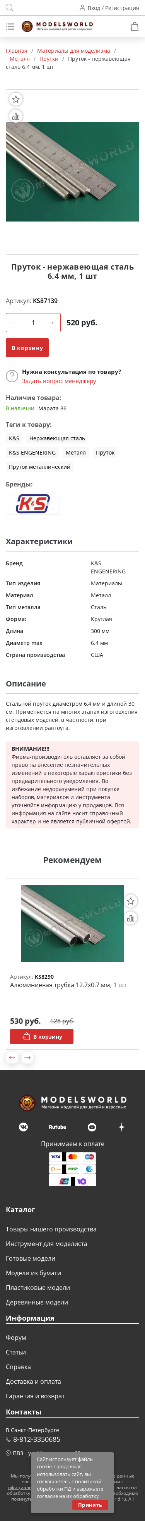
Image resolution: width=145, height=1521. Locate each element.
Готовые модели (30, 1258)
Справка (18, 1367)
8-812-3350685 (36, 1439)
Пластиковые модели (38, 1287)
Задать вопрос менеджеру (59, 381)
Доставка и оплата (33, 1381)
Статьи (16, 1352)
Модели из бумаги (33, 1273)
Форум (16, 1337)
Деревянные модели (37, 1302)
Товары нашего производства (51, 1229)
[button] (12, 1057)
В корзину (27, 348)
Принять (90, 1504)
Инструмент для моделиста (46, 1243)
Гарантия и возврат (35, 1396)
